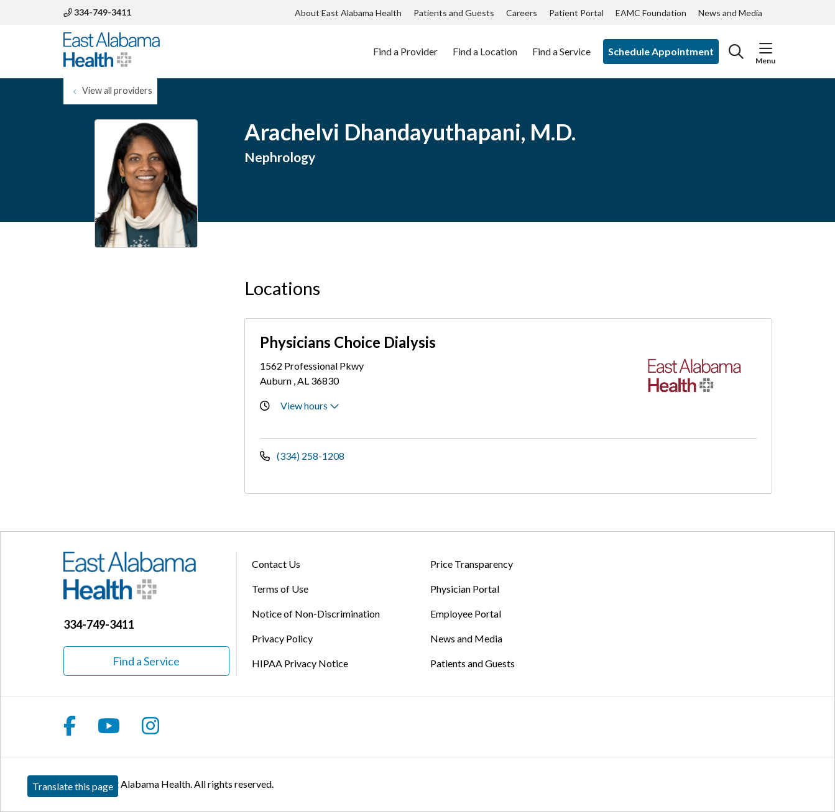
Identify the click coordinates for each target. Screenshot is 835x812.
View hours (309, 405)
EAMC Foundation (651, 12)
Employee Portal (465, 613)
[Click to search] (736, 51)
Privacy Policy (282, 638)
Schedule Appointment (661, 51)
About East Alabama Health (348, 12)
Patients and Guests (453, 12)
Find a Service (561, 44)
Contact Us (276, 564)
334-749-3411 (97, 12)
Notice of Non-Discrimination (316, 613)
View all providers (117, 90)
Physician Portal (464, 589)
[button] (765, 48)
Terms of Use (280, 589)
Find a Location (485, 44)
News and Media (730, 12)
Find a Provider (405, 44)
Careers (521, 12)
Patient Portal (576, 12)
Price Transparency (471, 564)
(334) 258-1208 (302, 456)
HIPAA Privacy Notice (300, 663)
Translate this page (72, 786)
